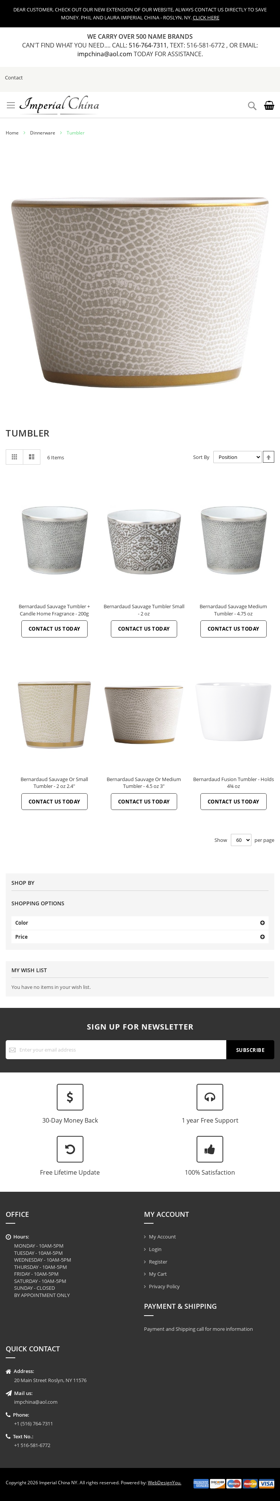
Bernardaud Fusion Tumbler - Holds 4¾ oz (233, 783)
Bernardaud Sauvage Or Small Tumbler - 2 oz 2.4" (54, 783)
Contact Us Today (54, 628)
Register (158, 1261)
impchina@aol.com (105, 54)
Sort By (201, 457)
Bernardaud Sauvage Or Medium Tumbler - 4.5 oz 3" (144, 783)
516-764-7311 (148, 45)
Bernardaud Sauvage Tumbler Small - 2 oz (144, 610)
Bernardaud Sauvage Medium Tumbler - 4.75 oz (233, 610)
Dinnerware (42, 133)
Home (12, 133)
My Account (162, 1236)
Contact (14, 77)
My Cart (158, 1273)
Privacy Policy (164, 1286)
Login (155, 1249)
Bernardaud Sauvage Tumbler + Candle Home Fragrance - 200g (54, 610)
